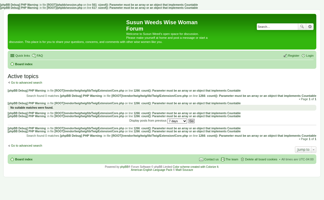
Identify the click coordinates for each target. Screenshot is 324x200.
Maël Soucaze (184, 169)
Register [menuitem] (293, 55)
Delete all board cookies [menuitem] (261, 159)
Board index (24, 159)
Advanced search (310, 26)
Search (302, 26)
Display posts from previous (158, 120)
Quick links (22, 55)
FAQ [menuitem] (40, 55)
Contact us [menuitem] (211, 159)
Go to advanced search (26, 82)
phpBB (124, 166)
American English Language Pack (151, 169)
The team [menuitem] (232, 159)
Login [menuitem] (310, 55)
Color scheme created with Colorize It (195, 166)
